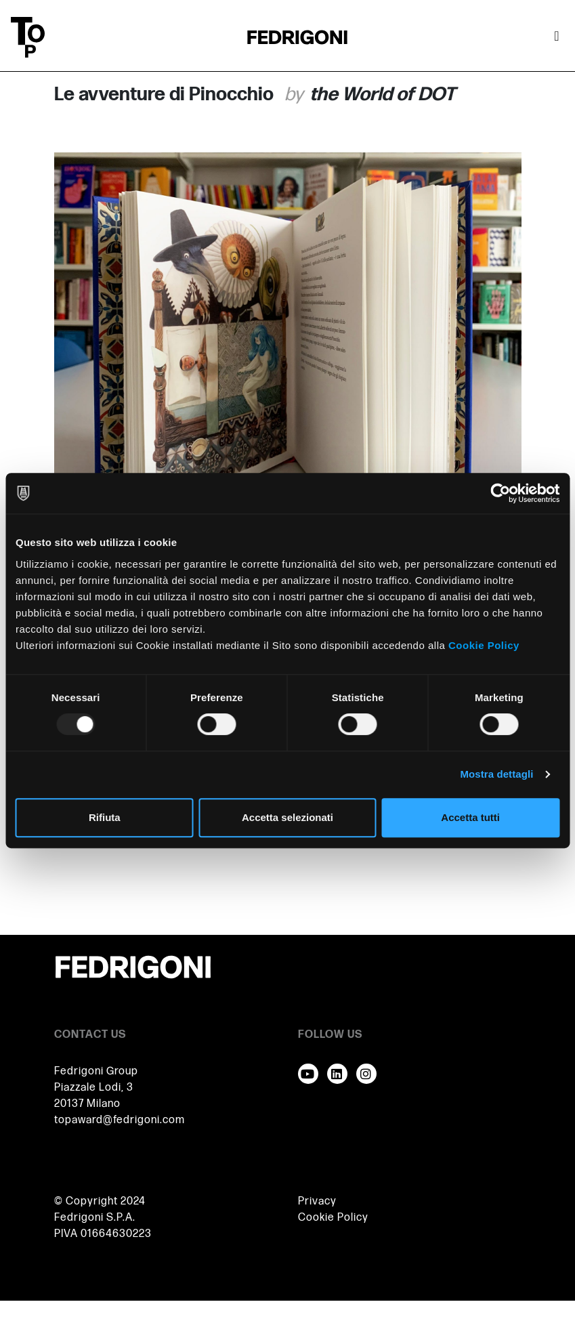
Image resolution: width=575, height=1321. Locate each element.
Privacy (317, 1201)
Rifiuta (105, 817)
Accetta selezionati (287, 817)
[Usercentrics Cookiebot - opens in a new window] (500, 493)
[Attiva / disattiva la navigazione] (556, 37)
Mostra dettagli (496, 774)
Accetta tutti (470, 817)
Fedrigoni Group (96, 1071)
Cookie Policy (483, 645)
